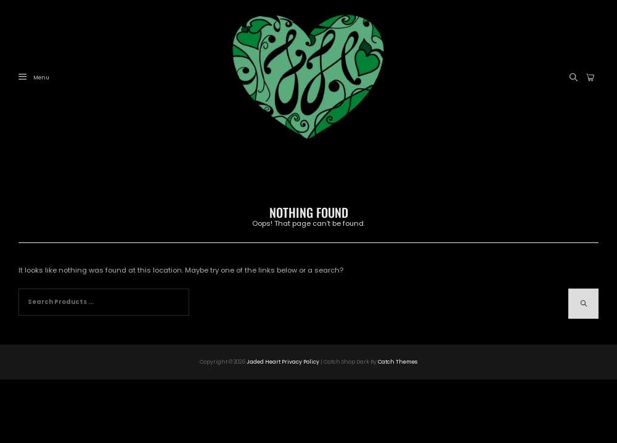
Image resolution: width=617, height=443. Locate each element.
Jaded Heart (263, 361)
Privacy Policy (300, 361)
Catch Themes (397, 361)
